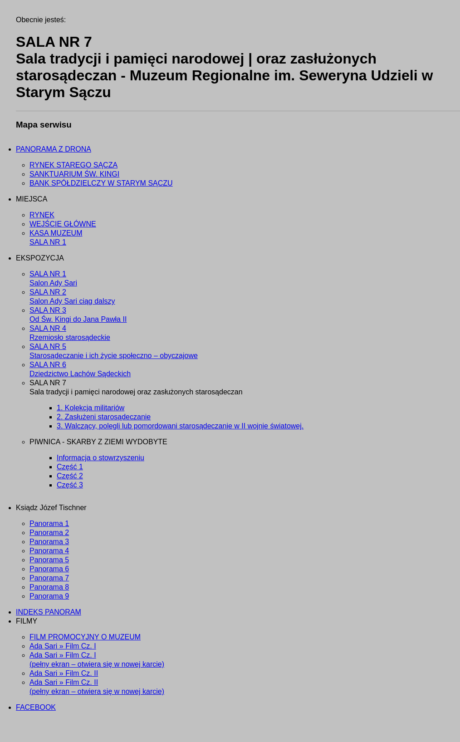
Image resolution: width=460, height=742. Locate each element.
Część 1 (70, 467)
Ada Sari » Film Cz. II (63, 673)
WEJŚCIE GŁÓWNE (62, 224)
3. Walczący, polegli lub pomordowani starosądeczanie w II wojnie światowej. (180, 426)
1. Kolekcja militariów (90, 408)
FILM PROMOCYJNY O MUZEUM (85, 637)
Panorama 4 (49, 551)
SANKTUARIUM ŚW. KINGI (74, 174)
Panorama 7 (49, 578)
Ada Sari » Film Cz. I (62, 646)
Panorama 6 (49, 569)
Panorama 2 (49, 532)
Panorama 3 (49, 541)
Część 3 (70, 485)
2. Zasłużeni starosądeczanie (104, 417)
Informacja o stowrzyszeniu (100, 458)
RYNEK (41, 215)
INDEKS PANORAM (48, 612)
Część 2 (70, 476)
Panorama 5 (49, 560)
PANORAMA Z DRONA (53, 149)
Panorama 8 (49, 587)
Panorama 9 (49, 596)
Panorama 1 (49, 523)
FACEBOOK (36, 707)
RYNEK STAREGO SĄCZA (73, 165)
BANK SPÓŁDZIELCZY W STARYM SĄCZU (101, 183)
